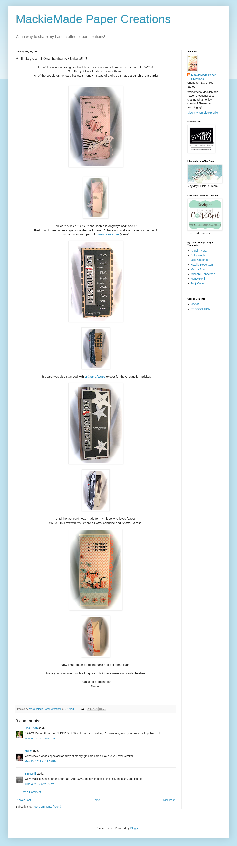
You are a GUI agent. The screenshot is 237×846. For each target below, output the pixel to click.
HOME (195, 304)
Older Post (168, 800)
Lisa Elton (31, 728)
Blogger (134, 828)
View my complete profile (202, 112)
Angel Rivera (199, 250)
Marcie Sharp (199, 269)
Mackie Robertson (202, 264)
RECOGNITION (200, 309)
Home (96, 800)
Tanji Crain (197, 283)
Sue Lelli (31, 773)
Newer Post (24, 800)
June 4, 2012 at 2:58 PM (39, 784)
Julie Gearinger (200, 259)
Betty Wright (198, 255)
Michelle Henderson (203, 274)
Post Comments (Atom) (47, 806)
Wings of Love (108, 234)
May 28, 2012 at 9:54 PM (40, 738)
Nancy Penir (198, 278)
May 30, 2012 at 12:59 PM (40, 761)
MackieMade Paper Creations (93, 19)
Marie (28, 750)
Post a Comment (31, 792)
